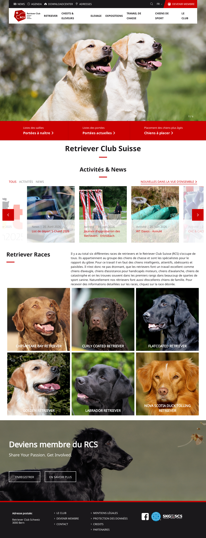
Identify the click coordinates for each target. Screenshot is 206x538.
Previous (8, 215)
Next (198, 215)
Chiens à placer (157, 133)
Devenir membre (67, 518)
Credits (98, 524)
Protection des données (110, 518)
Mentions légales (105, 513)
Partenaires (101, 529)
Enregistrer (24, 477)
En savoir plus (60, 477)
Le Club (61, 513)
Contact (62, 524)
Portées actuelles (97, 133)
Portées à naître (36, 133)
